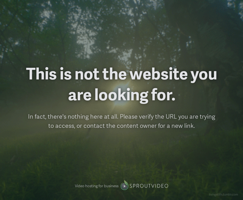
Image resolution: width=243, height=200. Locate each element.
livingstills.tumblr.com (223, 194)
